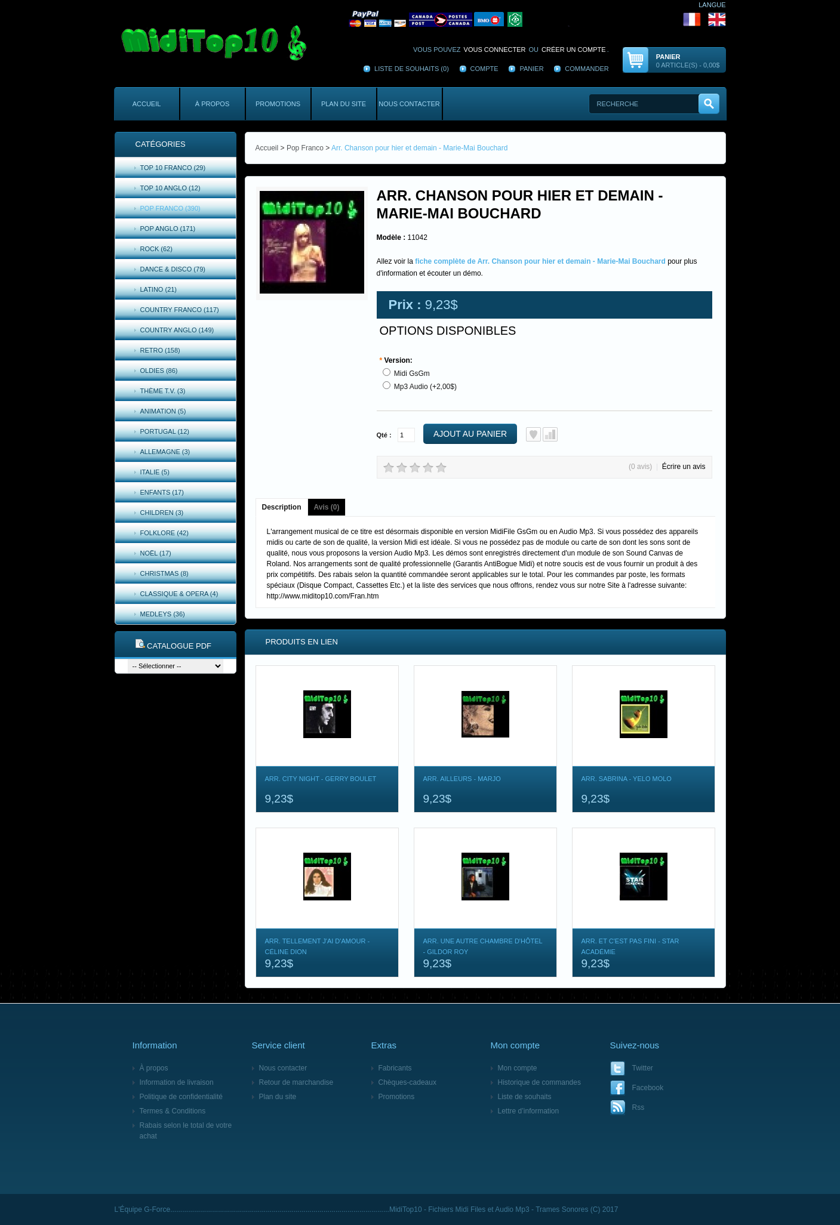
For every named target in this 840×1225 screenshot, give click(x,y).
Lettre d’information (528, 1111)
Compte (484, 68)
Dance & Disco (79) (172, 269)
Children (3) (162, 512)
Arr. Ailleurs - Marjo (462, 778)
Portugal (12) (165, 431)
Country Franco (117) (179, 309)
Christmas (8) (164, 573)
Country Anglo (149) (177, 330)
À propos (212, 103)
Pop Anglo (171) (168, 228)
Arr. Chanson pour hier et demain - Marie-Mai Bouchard (419, 148)
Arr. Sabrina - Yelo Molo (626, 778)
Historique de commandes (539, 1082)
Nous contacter (409, 103)
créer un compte (573, 49)
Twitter (642, 1068)
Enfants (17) (162, 492)
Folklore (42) (164, 532)
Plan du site (343, 103)
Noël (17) (155, 553)
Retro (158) (160, 350)
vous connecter (495, 49)
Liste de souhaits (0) (411, 68)
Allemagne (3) (165, 451)
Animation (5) (163, 411)
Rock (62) (156, 248)
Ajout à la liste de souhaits (533, 434)
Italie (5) (155, 472)
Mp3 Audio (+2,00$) (425, 386)
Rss (638, 1107)
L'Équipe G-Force (143, 1209)
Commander (586, 68)
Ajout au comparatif (550, 434)
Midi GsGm (412, 373)
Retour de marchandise (296, 1082)
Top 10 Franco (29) (173, 167)
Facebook (648, 1088)
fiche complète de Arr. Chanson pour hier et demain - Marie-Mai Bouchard (540, 261)
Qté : (384, 435)
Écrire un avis (684, 466)
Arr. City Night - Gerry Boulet (321, 778)
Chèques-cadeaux (407, 1082)
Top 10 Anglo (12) (170, 188)
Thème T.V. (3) (163, 390)
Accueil (147, 103)
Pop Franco (305, 148)
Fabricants (395, 1068)
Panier (531, 68)
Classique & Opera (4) (179, 593)
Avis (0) (327, 507)
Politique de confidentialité (181, 1097)
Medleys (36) (162, 614)
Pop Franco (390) (170, 208)
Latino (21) (158, 289)
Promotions (278, 103)
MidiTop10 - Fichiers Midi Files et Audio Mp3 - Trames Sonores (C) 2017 (503, 1209)
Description (281, 507)
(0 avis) (640, 466)
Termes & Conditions (173, 1111)
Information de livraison (177, 1082)
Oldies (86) (159, 370)
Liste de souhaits (525, 1097)
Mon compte (517, 1068)
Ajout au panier (470, 434)
